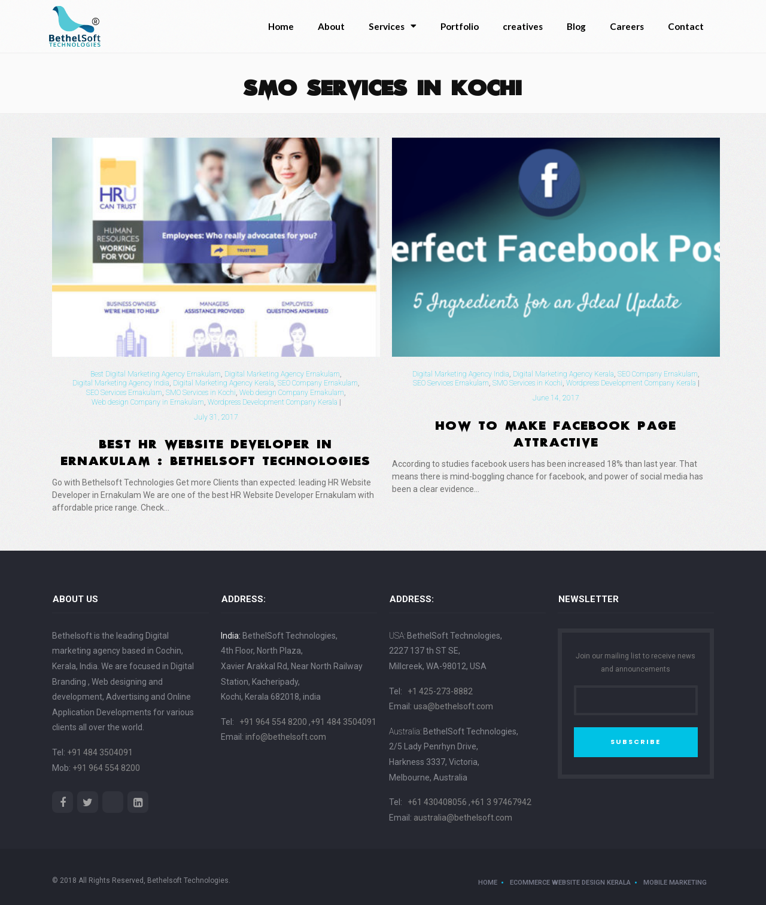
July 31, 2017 (216, 417)
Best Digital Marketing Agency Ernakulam (155, 374)
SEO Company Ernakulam (318, 383)
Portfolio (459, 26)
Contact (686, 26)
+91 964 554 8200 (106, 768)
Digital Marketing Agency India (120, 383)
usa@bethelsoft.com (453, 706)
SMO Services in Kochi (201, 392)
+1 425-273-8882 (440, 691)
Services (393, 26)
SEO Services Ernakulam (124, 392)
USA (396, 635)
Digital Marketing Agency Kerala (223, 383)
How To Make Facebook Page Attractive (556, 431)
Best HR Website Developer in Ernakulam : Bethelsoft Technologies (216, 450)
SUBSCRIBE (635, 741)
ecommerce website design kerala (570, 882)
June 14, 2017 (556, 398)
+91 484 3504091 (100, 752)
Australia (404, 731)
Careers (627, 26)
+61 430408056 (438, 802)
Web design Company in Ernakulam (148, 402)
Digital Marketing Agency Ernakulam (282, 374)
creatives (523, 26)
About (331, 26)
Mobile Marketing (675, 882)
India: (231, 635)
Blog (576, 26)
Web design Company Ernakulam (291, 392)
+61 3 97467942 (500, 802)
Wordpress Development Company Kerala (273, 402)
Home (281, 26)
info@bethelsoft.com (285, 737)
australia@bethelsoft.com (463, 817)
